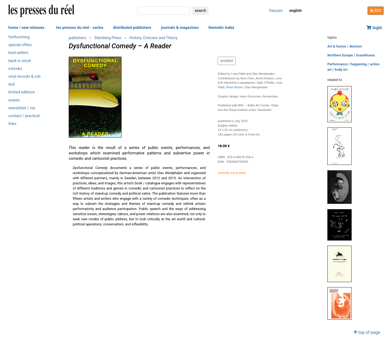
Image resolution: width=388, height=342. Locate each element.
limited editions (21, 92)
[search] (163, 10)
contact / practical (24, 116)
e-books (15, 68)
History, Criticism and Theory (153, 38)
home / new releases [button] (26, 27)
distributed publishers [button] (132, 27)
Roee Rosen (234, 87)
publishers (77, 38)
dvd (11, 84)
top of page (367, 332)
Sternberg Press (107, 38)
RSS (375, 10)
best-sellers (18, 52)
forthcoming (19, 37)
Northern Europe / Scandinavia (351, 55)
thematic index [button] (221, 27)
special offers (20, 45)
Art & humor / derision (344, 46)
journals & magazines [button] (180, 27)
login (374, 27)
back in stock (19, 61)
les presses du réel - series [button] (79, 27)
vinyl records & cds (24, 76)
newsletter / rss (21, 108)
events (14, 100)
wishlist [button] (226, 61)
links (12, 123)
